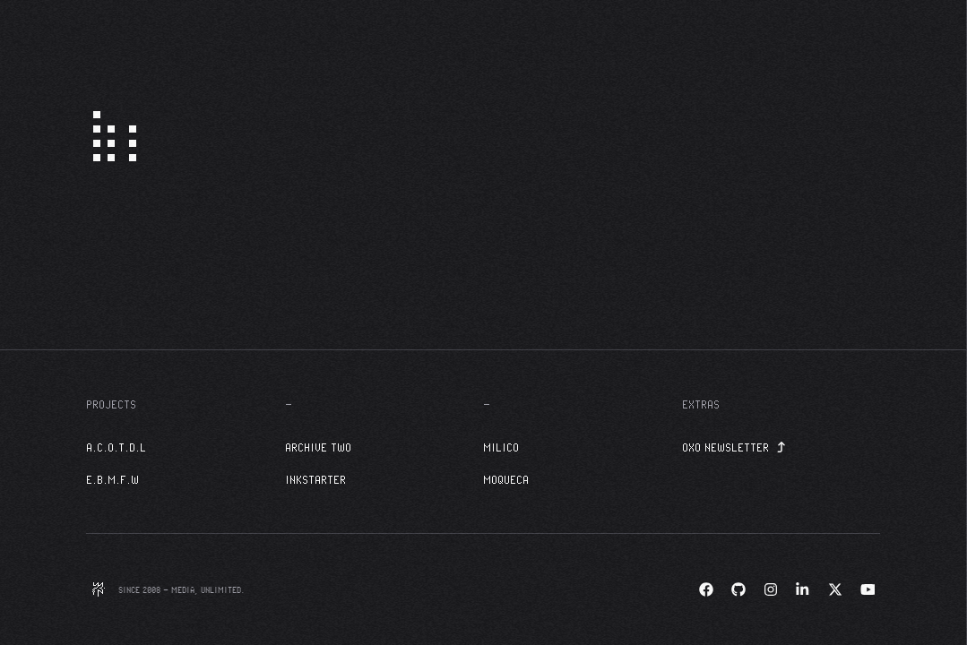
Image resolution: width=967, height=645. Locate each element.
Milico (501, 447)
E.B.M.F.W (112, 479)
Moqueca (506, 479)
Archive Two (318, 447)
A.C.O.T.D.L (116, 447)
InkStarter (315, 479)
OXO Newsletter (734, 447)
